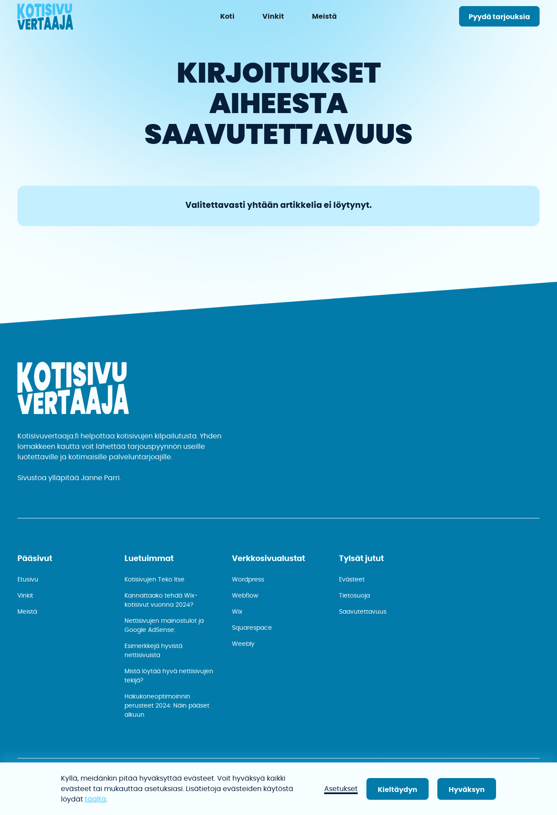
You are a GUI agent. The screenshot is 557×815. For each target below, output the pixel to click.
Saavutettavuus (362, 612)
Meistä (27, 612)
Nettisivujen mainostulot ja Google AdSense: (164, 625)
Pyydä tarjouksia (499, 16)
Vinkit (25, 596)
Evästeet (352, 580)
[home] (45, 18)
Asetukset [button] (341, 788)
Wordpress (248, 580)
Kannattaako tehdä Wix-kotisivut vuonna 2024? (161, 600)
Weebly (243, 644)
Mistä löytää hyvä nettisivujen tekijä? (168, 676)
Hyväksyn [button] (467, 789)
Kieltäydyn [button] (397, 789)
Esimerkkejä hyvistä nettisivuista (153, 650)
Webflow (245, 596)
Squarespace (252, 628)
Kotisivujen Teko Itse (154, 580)
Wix (237, 612)
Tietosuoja (354, 596)
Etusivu (27, 580)
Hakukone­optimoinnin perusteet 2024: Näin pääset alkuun (166, 706)
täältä (95, 799)
